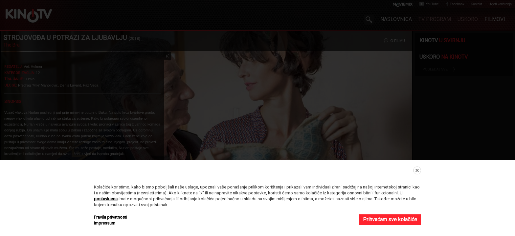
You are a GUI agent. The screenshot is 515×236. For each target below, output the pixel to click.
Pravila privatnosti (110, 217)
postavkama (106, 198)
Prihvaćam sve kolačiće (390, 219)
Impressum (104, 223)
